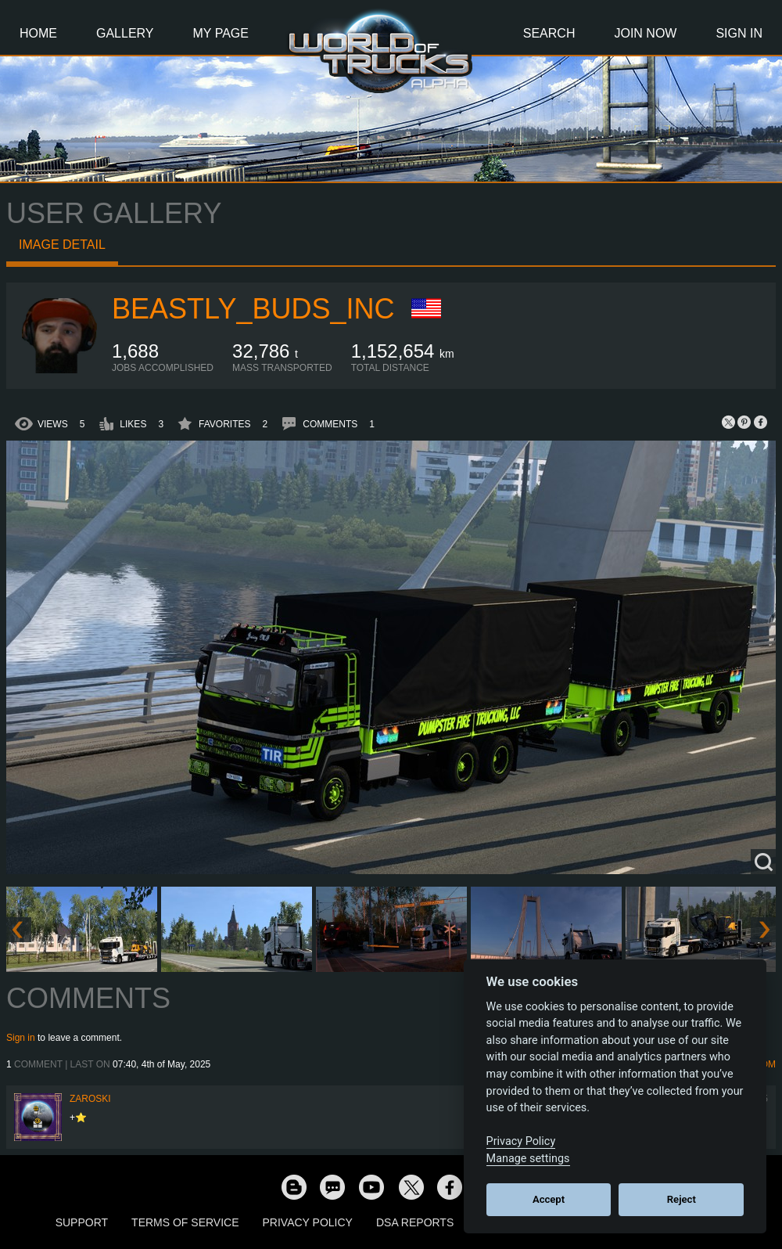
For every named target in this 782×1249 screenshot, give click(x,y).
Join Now (645, 33)
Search (549, 33)
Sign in (20, 1037)
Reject (681, 1199)
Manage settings (528, 1158)
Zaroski (90, 1098)
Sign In (739, 33)
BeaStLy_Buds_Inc (253, 309)
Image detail (62, 244)
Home (38, 33)
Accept (549, 1199)
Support (82, 1222)
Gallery (125, 33)
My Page (221, 33)
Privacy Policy (308, 1222)
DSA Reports (415, 1222)
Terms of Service (185, 1222)
